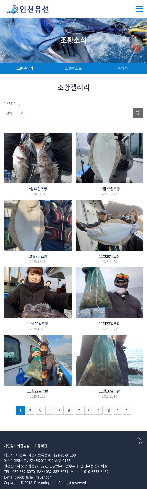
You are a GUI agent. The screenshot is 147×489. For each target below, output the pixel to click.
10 (108, 410)
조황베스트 (73, 68)
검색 (138, 113)
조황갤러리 (24, 68)
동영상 (122, 68)
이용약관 (40, 445)
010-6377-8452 (96, 471)
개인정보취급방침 (17, 445)
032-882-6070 (23, 471)
